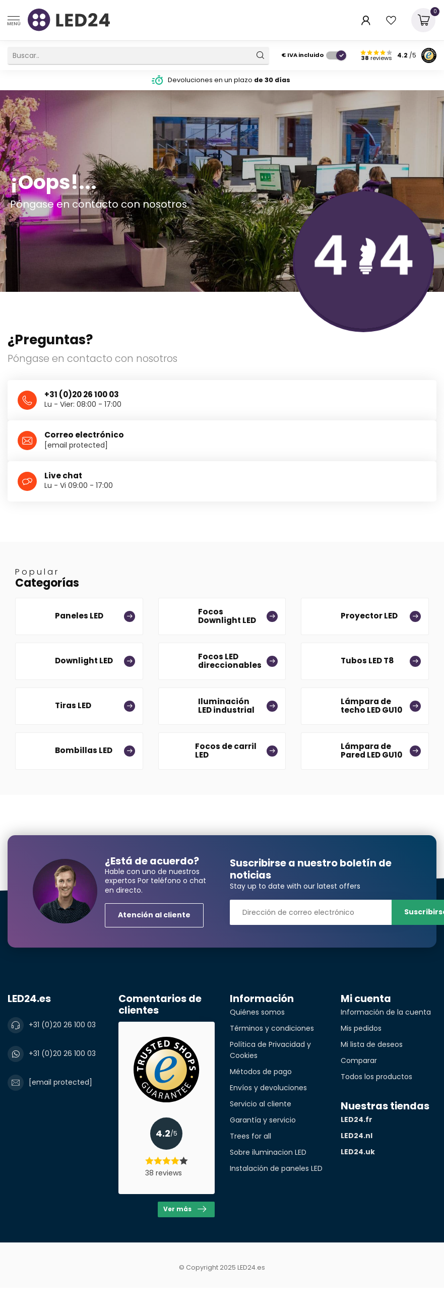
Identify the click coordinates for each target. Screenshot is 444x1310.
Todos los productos (376, 1077)
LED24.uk (358, 1152)
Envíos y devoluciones (268, 1088)
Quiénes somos (257, 1012)
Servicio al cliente (260, 1104)
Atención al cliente (154, 915)
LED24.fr (356, 1119)
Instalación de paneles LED (276, 1168)
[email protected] (76, 445)
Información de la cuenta (386, 1012)
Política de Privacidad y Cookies (270, 1050)
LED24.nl (356, 1136)
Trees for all (250, 1136)
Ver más (184, 1209)
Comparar (359, 1060)
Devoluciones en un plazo (229, 80)
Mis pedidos (361, 1028)
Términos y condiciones (272, 1028)
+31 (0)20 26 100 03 (62, 1025)
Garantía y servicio (263, 1120)
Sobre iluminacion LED (268, 1152)
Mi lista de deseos (372, 1044)
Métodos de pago (261, 1072)
